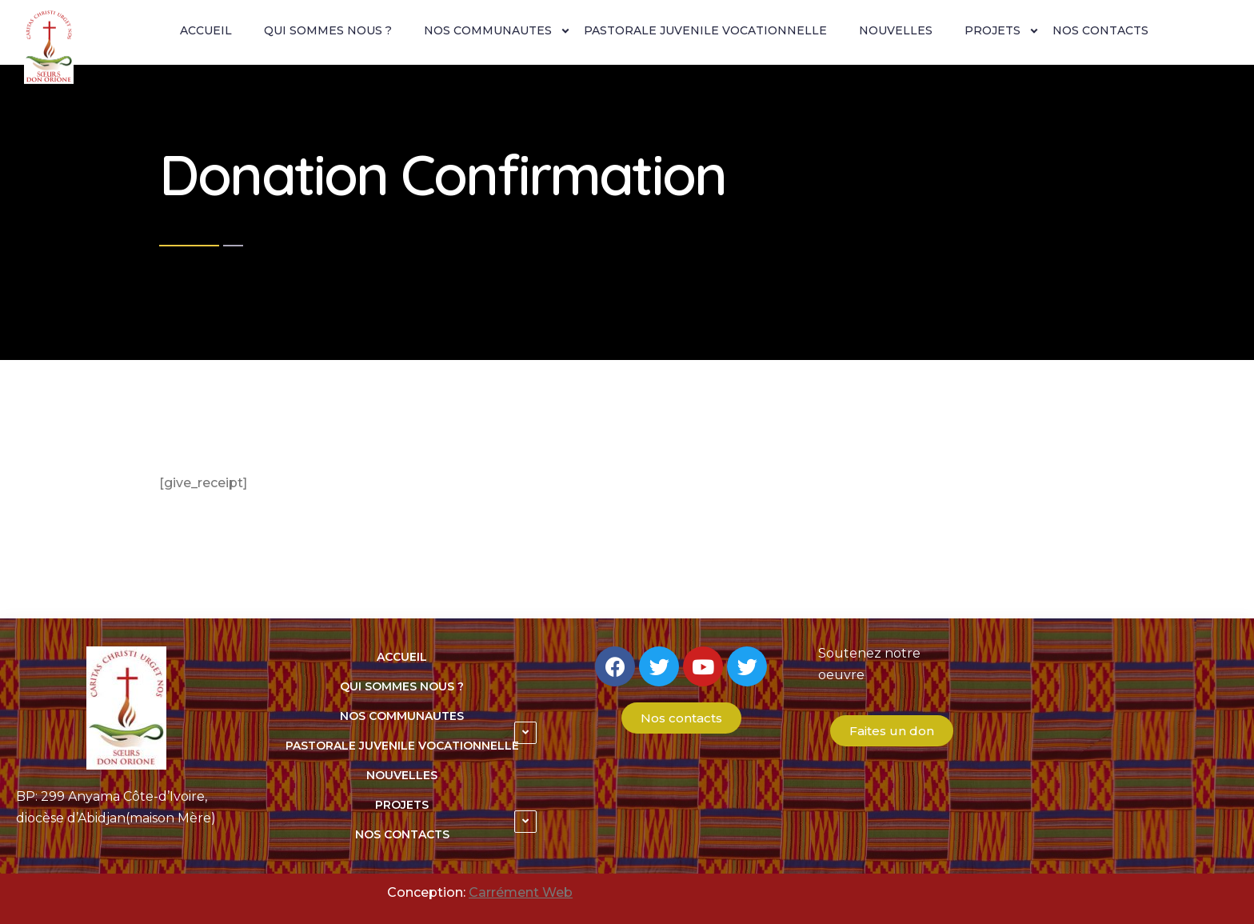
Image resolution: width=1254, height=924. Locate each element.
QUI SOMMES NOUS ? (328, 30)
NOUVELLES (896, 30)
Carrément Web (521, 892)
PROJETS (992, 30)
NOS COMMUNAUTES (488, 30)
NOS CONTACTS (1100, 30)
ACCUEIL (206, 30)
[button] (681, 718)
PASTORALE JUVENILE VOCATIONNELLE (705, 30)
